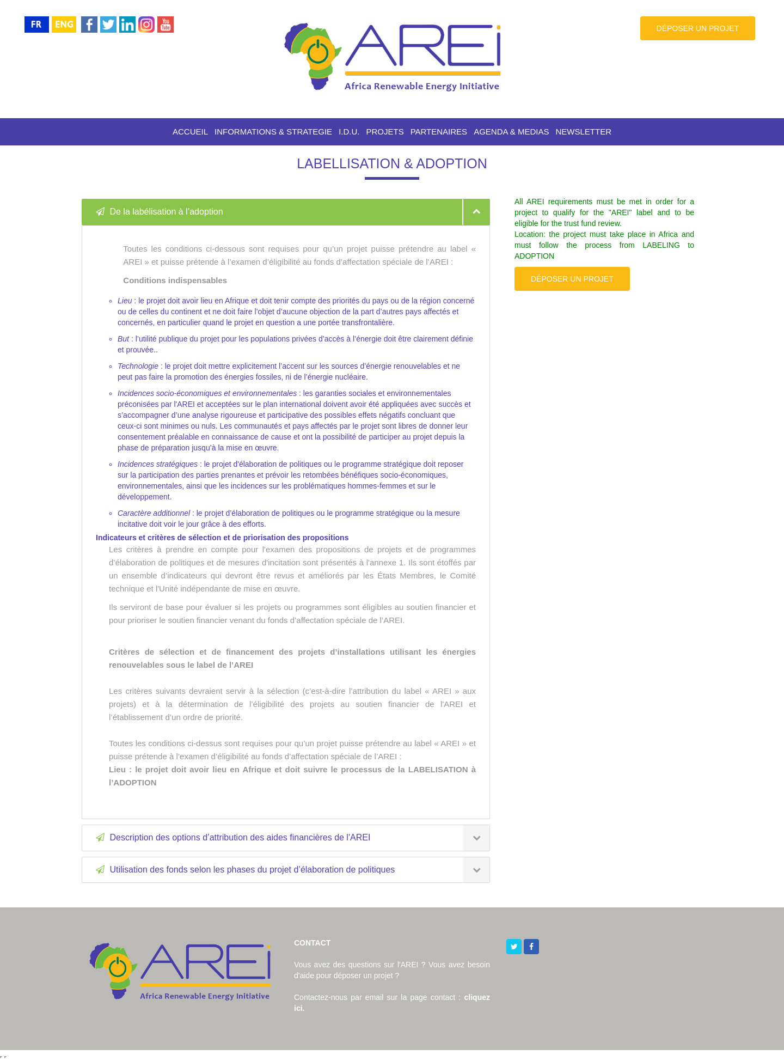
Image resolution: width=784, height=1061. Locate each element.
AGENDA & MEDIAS (511, 131)
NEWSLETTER (584, 131)
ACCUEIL (190, 131)
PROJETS (384, 131)
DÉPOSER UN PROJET (698, 28)
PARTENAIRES (439, 131)
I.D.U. (349, 131)
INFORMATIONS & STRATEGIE (273, 131)
